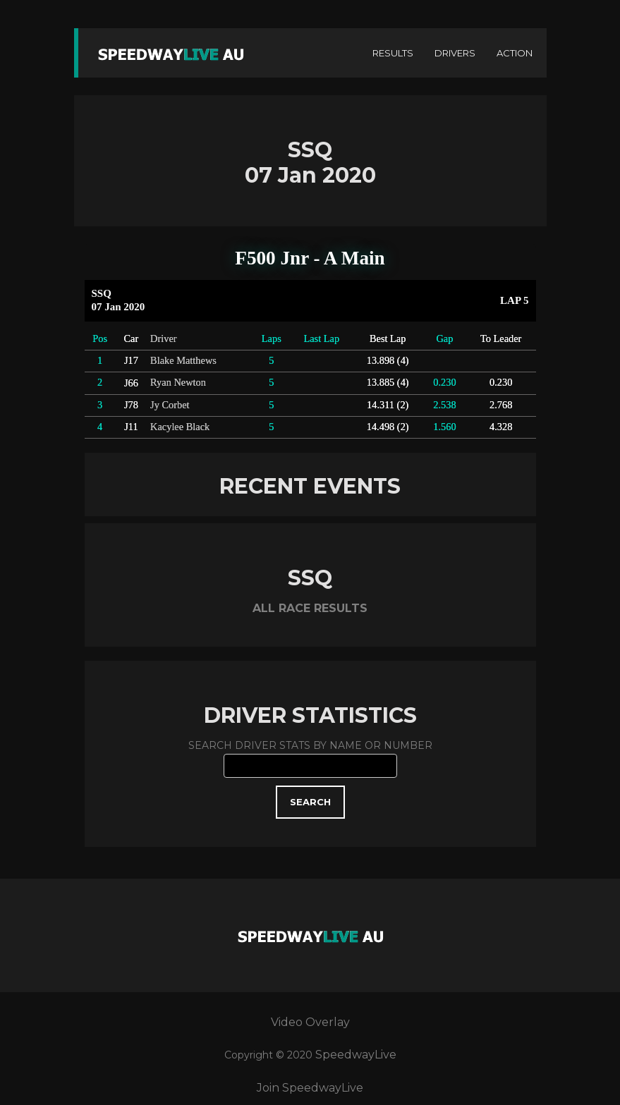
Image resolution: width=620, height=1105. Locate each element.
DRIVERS (454, 53)
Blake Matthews (183, 360)
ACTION (515, 53)
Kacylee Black (179, 426)
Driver (163, 338)
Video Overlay (310, 1022)
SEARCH (310, 801)
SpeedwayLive (355, 1054)
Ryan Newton (178, 382)
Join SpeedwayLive (310, 1087)
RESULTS (392, 53)
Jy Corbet (170, 404)
